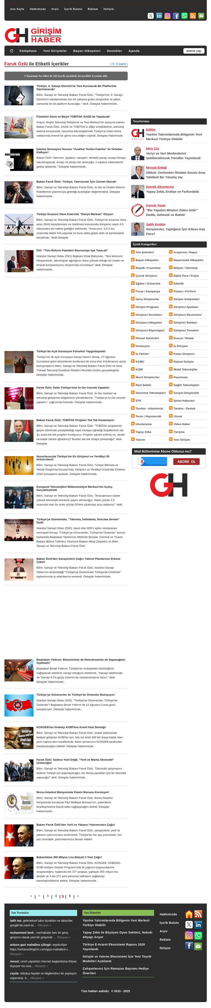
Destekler (114, 51)
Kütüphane (28, 51)
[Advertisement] (66, 313)
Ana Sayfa (17, 9)
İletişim (108, 9)
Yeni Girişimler (55, 51)
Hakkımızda (38, 9)
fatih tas (16, 920)
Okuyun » (44, 925)
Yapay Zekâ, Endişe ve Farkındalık (172, 191)
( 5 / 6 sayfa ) (119, 64)
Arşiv (55, 9)
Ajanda (134, 51)
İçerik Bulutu (73, 9)
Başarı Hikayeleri (87, 51)
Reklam (93, 9)
